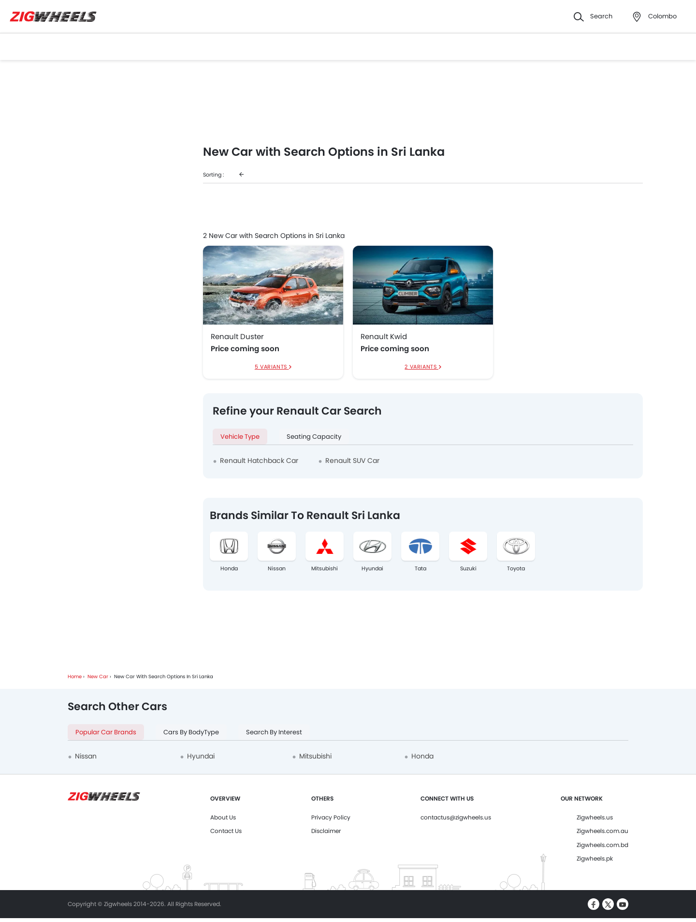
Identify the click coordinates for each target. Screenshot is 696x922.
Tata (420, 568)
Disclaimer (326, 831)
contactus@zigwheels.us (455, 817)
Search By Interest (274, 732)
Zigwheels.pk (595, 858)
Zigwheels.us (595, 817)
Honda (229, 568)
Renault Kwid (384, 336)
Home (75, 676)
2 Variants (421, 367)
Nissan (277, 568)
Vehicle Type (240, 436)
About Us (223, 817)
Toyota (516, 568)
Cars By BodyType (191, 732)
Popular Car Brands (105, 732)
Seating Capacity (314, 436)
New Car (97, 676)
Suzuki (468, 568)
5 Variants (272, 367)
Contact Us (226, 831)
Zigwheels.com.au (602, 831)
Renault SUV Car (352, 460)
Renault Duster (237, 336)
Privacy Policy (330, 817)
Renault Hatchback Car (259, 460)
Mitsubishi (324, 568)
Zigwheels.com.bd (602, 845)
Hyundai (372, 568)
